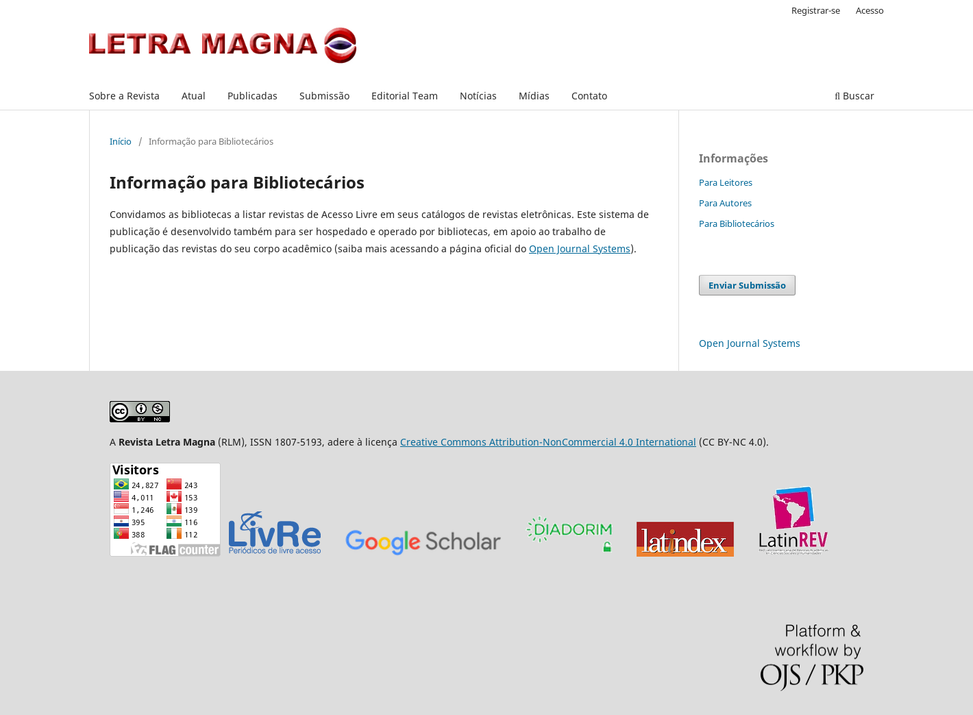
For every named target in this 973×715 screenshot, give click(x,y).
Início (121, 141)
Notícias (478, 95)
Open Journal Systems (579, 248)
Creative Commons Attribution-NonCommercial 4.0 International (548, 441)
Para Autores (725, 203)
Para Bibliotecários (736, 223)
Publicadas (252, 95)
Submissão (324, 95)
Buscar (854, 95)
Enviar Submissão (747, 285)
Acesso (870, 10)
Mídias (534, 95)
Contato (589, 95)
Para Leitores (725, 182)
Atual (194, 95)
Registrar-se (815, 10)
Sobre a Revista (124, 95)
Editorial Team (404, 95)
